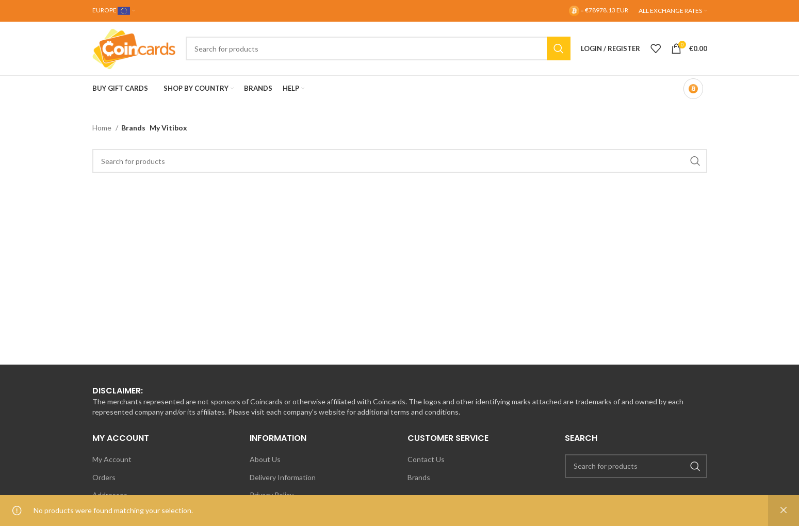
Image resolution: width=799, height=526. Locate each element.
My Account (112, 459)
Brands (418, 477)
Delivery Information (283, 477)
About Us (265, 459)
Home (102, 127)
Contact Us (426, 459)
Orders (104, 477)
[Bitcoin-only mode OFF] (693, 88)
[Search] (378, 48)
